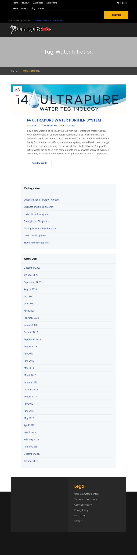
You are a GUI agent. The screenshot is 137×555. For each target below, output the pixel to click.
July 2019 (28, 353)
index (38, 20)
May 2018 (29, 418)
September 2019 (32, 339)
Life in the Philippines (35, 235)
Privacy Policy (81, 510)
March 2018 (30, 432)
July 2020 (28, 296)
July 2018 (28, 403)
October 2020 (31, 274)
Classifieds (38, 2)
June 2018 (29, 410)
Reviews (26, 2)
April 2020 (29, 310)
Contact (78, 520)
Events (24, 8)
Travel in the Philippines (36, 242)
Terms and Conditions (85, 499)
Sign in (122, 2)
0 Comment (69, 125)
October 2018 (31, 389)
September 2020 (32, 282)
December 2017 (32, 453)
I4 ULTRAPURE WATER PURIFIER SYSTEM (64, 120)
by (25, 20)
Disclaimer (79, 515)
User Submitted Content (86, 493)
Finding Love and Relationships (40, 228)
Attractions (52, 2)
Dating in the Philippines (36, 221)
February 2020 (31, 317)
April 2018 (29, 425)
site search (14, 20)
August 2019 (30, 346)
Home (15, 2)
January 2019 (30, 382)
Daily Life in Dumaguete (36, 213)
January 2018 (30, 446)
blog (46, 125)
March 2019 (30, 375)
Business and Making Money (38, 206)
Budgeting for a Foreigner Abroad (41, 199)
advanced (58, 20)
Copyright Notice (83, 504)
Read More (39, 163)
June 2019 (29, 360)
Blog (33, 8)
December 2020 (32, 267)
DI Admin (33, 125)
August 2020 (30, 289)
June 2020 (29, 303)
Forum (41, 8)
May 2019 (29, 367)
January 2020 (30, 324)
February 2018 (31, 439)
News (15, 8)
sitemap (47, 20)
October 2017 (31, 460)
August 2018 (30, 396)
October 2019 (31, 332)
